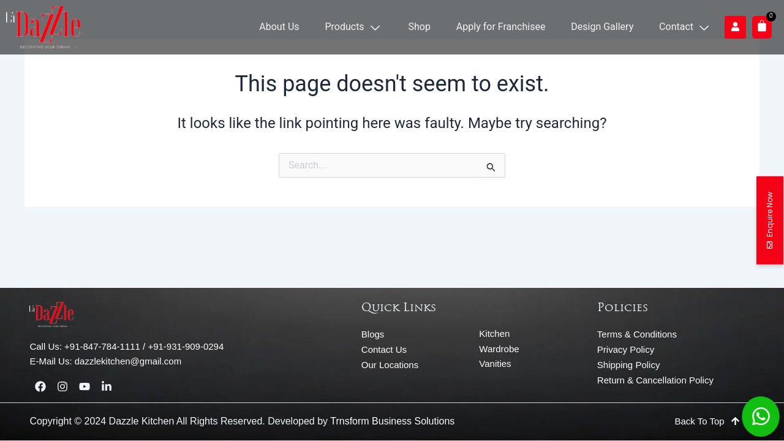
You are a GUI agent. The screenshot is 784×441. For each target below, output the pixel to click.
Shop (423, 26)
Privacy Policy (625, 349)
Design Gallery (604, 26)
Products (359, 26)
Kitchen (494, 333)
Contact (686, 26)
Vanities (495, 363)
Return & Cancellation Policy (655, 380)
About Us (286, 26)
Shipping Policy (628, 365)
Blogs (373, 334)
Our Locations (389, 365)
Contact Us (384, 349)
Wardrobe (499, 349)
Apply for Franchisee (504, 26)
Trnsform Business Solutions (392, 421)
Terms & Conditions (637, 334)
